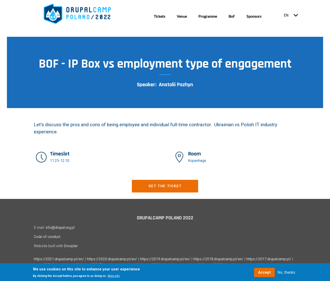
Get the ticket (165, 186)
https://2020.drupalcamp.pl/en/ (112, 259)
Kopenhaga (197, 160)
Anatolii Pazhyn (176, 84)
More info (114, 276)
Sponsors (253, 16)
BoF (232, 16)
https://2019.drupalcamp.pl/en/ (165, 259)
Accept (264, 272)
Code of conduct (47, 237)
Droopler (71, 246)
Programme (207, 16)
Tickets (159, 16)
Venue (182, 16)
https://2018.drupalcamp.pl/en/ (218, 259)
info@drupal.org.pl (60, 227)
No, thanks (286, 272)
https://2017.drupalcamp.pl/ (268, 259)
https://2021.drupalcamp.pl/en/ (59, 259)
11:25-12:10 (59, 160)
